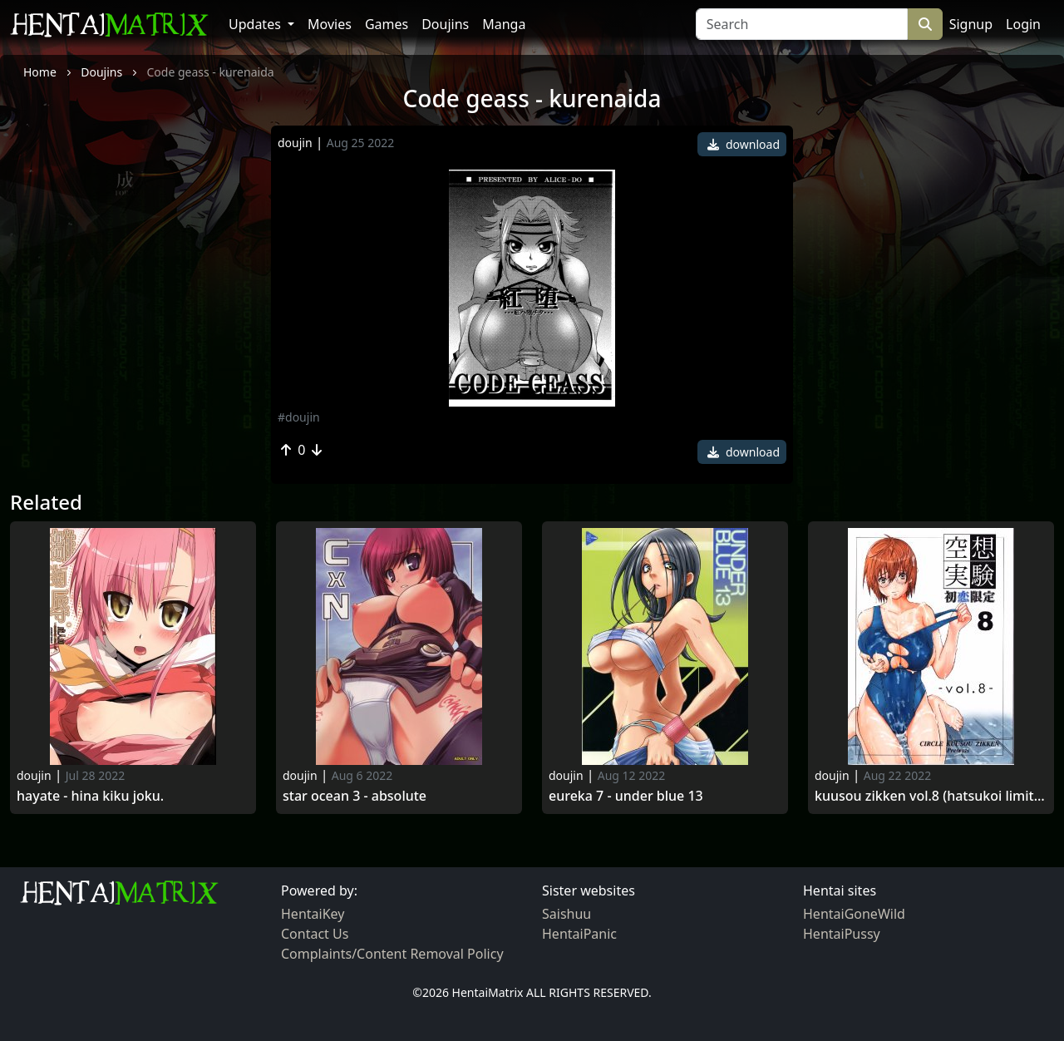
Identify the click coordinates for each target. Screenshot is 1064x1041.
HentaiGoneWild (854, 914)
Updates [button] (256, 24)
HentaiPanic (579, 934)
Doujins (445, 24)
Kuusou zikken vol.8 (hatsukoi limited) (931, 796)
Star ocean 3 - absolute (354, 796)
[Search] (802, 24)
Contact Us (314, 934)
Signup (971, 24)
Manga (503, 24)
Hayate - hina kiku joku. (90, 796)
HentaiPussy (841, 934)
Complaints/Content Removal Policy (392, 954)
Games (386, 24)
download (743, 144)
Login (1023, 24)
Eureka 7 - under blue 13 (626, 796)
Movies (330, 24)
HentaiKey (312, 914)
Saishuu (566, 914)
